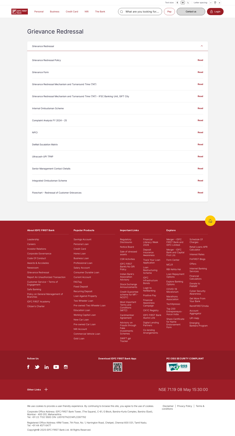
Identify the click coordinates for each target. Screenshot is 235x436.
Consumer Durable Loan (86, 272)
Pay (169, 11)
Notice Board (127, 246)
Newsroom (33, 267)
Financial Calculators (195, 277)
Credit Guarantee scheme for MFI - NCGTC (129, 294)
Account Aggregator (195, 312)
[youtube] (56, 367)
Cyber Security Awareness (198, 292)
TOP (210, 220)
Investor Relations (36, 248)
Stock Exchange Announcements (128, 285)
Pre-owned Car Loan (85, 324)
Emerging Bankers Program (199, 324)
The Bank (100, 11)
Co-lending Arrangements (150, 331)
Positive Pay (149, 295)
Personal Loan (81, 244)
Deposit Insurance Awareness (149, 252)
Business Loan (81, 258)
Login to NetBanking (149, 289)
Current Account (82, 277)
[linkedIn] (47, 367)
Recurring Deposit (83, 291)
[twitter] (37, 367)
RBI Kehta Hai (173, 269)
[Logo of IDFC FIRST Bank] (19, 11)
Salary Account (82, 267)
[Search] (140, 11)
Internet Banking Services (198, 270)
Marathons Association (172, 298)
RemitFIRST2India (199, 306)
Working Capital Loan (85, 314)
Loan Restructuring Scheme (150, 270)
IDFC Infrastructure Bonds (150, 280)
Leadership (33, 239)
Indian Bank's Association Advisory (127, 277)
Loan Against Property (85, 296)
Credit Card (72, 11)
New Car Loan (81, 319)
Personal (38, 11)
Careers (31, 244)
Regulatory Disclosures (126, 240)
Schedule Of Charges (196, 240)
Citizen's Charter (36, 306)
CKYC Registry (151, 310)
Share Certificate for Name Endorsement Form (175, 323)
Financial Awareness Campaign (149, 303)
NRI (87, 11)
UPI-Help (194, 318)
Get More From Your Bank (197, 300)
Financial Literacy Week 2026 (150, 242)
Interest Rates (197, 254)
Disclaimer (168, 406)
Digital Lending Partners (151, 324)
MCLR (169, 264)
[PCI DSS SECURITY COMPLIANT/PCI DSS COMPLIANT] (178, 366)
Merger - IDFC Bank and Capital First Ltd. (175, 252)
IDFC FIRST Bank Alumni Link (152, 316)
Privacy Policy (184, 406)
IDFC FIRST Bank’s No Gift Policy (127, 266)
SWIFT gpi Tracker (125, 339)
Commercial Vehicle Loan (87, 333)
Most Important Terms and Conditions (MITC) (128, 306)
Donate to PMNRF (195, 285)
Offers (193, 263)
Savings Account (82, 239)
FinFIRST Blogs (197, 259)
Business (54, 11)
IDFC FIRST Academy (38, 301)
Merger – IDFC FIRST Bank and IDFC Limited (174, 242)
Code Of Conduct (36, 258)
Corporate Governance (39, 253)
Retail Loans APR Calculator (198, 248)
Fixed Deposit (81, 286)
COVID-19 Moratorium (172, 290)
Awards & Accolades (38, 263)
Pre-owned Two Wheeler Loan (90, 305)
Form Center (172, 259)
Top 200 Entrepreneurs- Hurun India (174, 311)
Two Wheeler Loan (83, 300)
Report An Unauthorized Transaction (46, 277)
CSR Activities (127, 259)
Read (200, 60)
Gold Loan (79, 338)
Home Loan (80, 253)
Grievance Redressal (38, 272)
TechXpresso (173, 304)
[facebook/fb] (28, 367)
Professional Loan (83, 263)
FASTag (78, 281)
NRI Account (80, 329)
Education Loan (82, 310)
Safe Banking (34, 289)
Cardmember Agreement (127, 316)
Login (215, 11)
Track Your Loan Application (151, 261)
